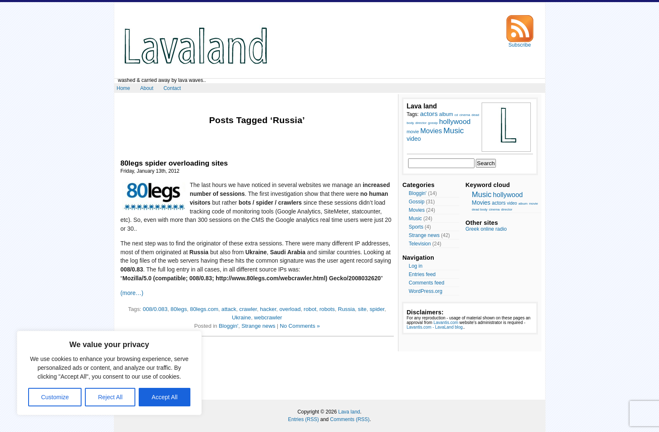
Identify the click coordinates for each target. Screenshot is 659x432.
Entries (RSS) (303, 419)
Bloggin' (229, 326)
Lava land (349, 412)
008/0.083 (155, 309)
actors (499, 203)
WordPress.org (426, 291)
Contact (172, 88)
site (362, 309)
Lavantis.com (445, 322)
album (522, 203)
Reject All (110, 397)
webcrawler (268, 317)
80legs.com (204, 309)
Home (123, 88)
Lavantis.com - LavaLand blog (435, 327)
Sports (416, 227)
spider (376, 309)
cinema (494, 209)
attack (228, 309)
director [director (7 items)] (421, 123)
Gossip (416, 202)
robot (310, 309)
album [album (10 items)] (446, 114)
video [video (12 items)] (414, 138)
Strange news (258, 326)
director (506, 209)
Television (420, 244)
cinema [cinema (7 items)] (464, 115)
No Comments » (300, 326)
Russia (346, 309)
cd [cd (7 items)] (456, 115)
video (512, 203)
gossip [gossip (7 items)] (433, 123)
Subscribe (519, 42)
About (146, 88)
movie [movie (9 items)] (413, 131)
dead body (480, 209)
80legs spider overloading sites (174, 163)
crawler (248, 309)
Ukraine (241, 317)
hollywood (508, 194)
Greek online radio (486, 229)
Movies (417, 210)
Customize (55, 397)
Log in (416, 266)
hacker (268, 309)
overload (290, 309)
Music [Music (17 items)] (453, 130)
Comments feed (427, 283)
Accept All (164, 397)
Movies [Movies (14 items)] (431, 130)
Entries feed (422, 274)
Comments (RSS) (349, 419)
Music (415, 218)
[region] (109, 373)
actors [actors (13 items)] (429, 113)
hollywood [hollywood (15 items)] (455, 122)
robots (327, 309)
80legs (179, 309)
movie (533, 203)
